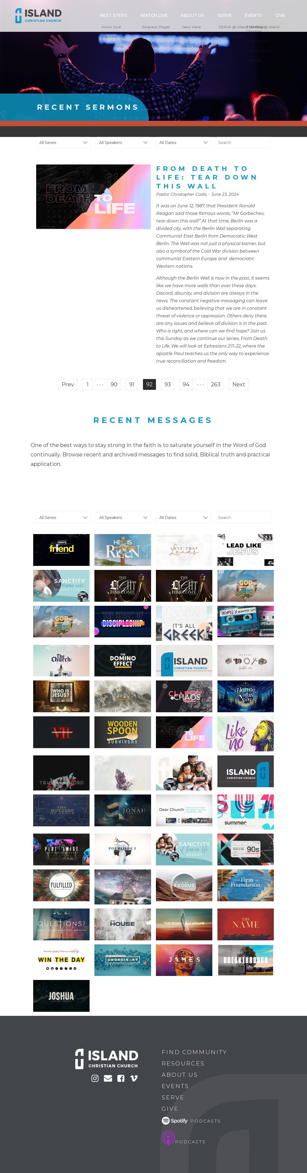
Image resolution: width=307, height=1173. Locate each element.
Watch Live (218, 16)
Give (286, 16)
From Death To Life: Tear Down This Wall (207, 177)
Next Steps (195, 16)
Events (272, 16)
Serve (257, 16)
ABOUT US (240, 16)
